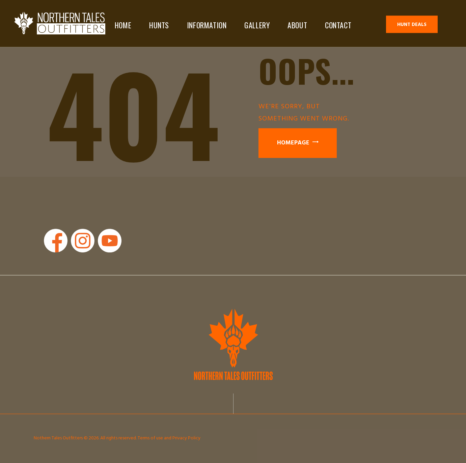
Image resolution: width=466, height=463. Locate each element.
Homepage (293, 143)
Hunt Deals (412, 25)
